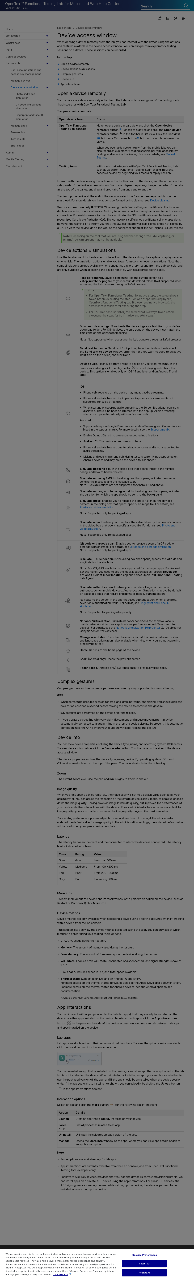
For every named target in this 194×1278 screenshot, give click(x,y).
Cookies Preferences (144, 1259)
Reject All (144, 1268)
